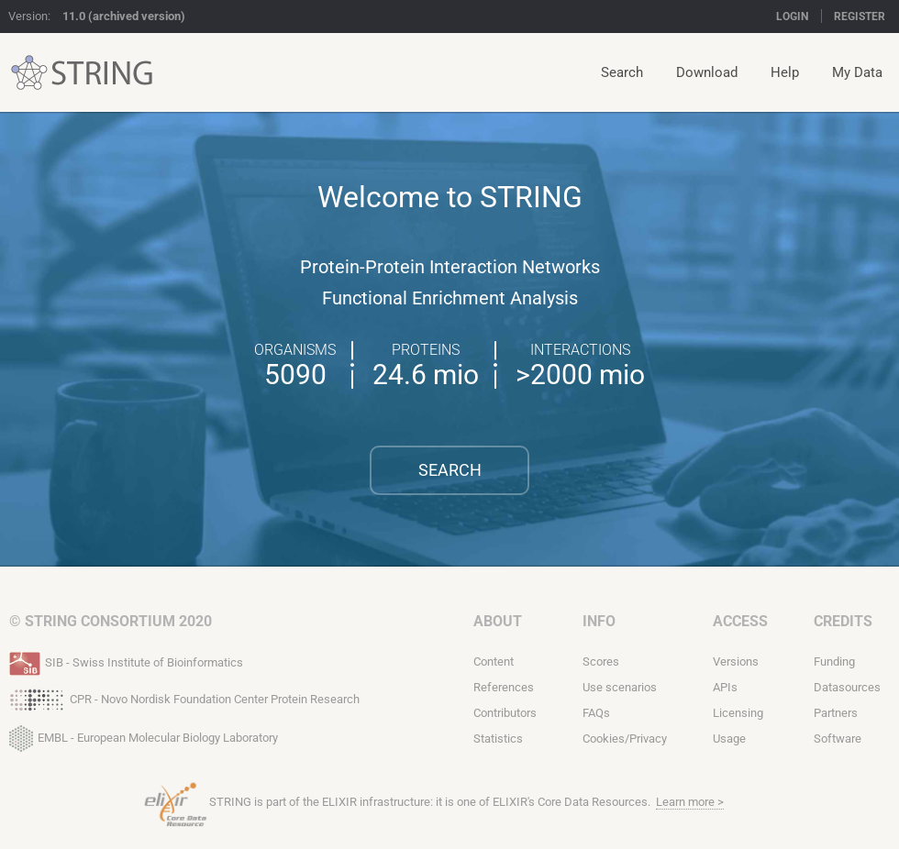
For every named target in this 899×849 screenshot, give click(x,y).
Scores (601, 661)
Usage (729, 738)
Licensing (738, 713)
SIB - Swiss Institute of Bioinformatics (126, 661)
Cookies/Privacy (625, 738)
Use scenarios (620, 687)
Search (622, 72)
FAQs (596, 713)
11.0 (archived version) (123, 16)
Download (707, 72)
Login (792, 16)
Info (599, 621)
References (503, 687)
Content (493, 661)
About (497, 621)
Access (740, 621)
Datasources (847, 687)
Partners (836, 713)
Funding (834, 661)
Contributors (505, 713)
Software (837, 738)
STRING (29, 73)
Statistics (498, 738)
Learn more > (690, 802)
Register (859, 16)
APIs (725, 687)
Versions (736, 661)
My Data (857, 72)
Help (785, 72)
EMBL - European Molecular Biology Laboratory (143, 734)
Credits (843, 621)
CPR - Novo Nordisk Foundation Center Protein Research (184, 698)
